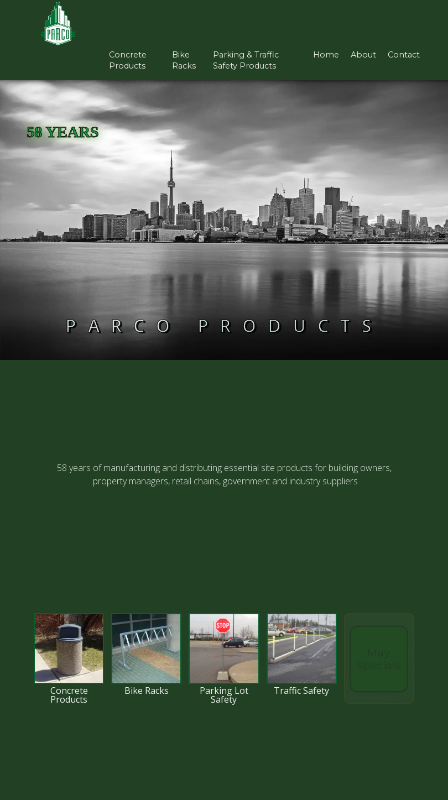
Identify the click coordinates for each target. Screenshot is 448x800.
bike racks (184, 60)
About (363, 55)
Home (326, 55)
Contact (404, 55)
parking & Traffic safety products (246, 60)
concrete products (128, 60)
